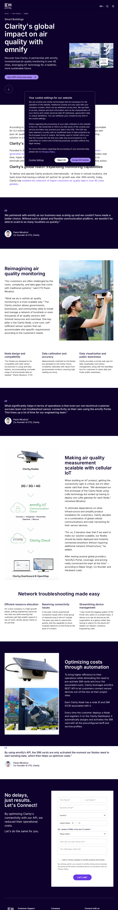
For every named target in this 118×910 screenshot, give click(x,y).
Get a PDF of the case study (19, 77)
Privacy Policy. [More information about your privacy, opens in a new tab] (48, 152)
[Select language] (102, 6)
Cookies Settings (36, 160)
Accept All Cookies (80, 160)
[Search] (107, 6)
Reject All (61, 160)
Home (7, 13)
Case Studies (16, 13)
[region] (59, 129)
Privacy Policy (63, 869)
